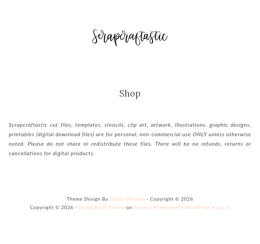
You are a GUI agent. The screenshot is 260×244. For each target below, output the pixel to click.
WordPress (198, 213)
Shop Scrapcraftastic (130, 41)
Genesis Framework (157, 213)
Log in (222, 213)
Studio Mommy (127, 204)
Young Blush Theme (101, 213)
